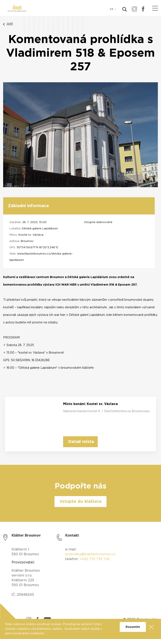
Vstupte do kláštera (80, 501)
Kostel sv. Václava (30, 235)
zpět (9, 24)
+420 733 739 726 (94, 559)
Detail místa (81, 442)
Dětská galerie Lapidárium (40, 228)
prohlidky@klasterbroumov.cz (90, 554)
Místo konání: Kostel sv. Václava (90, 404)
